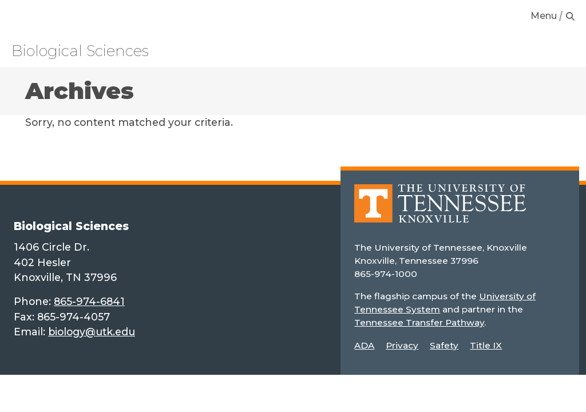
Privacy (402, 345)
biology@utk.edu (91, 332)
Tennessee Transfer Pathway (419, 322)
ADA (364, 345)
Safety (444, 345)
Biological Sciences (80, 51)
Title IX (486, 345)
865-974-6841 (89, 301)
